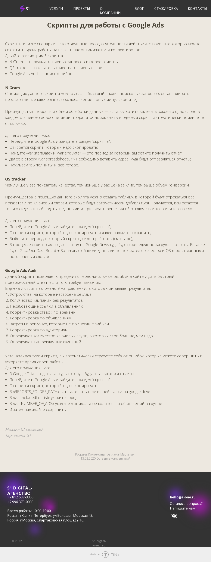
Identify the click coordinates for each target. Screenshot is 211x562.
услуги (56, 8)
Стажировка (166, 8)
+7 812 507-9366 (20, 497)
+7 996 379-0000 (20, 501)
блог (139, 8)
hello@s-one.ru (183, 497)
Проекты (81, 8)
